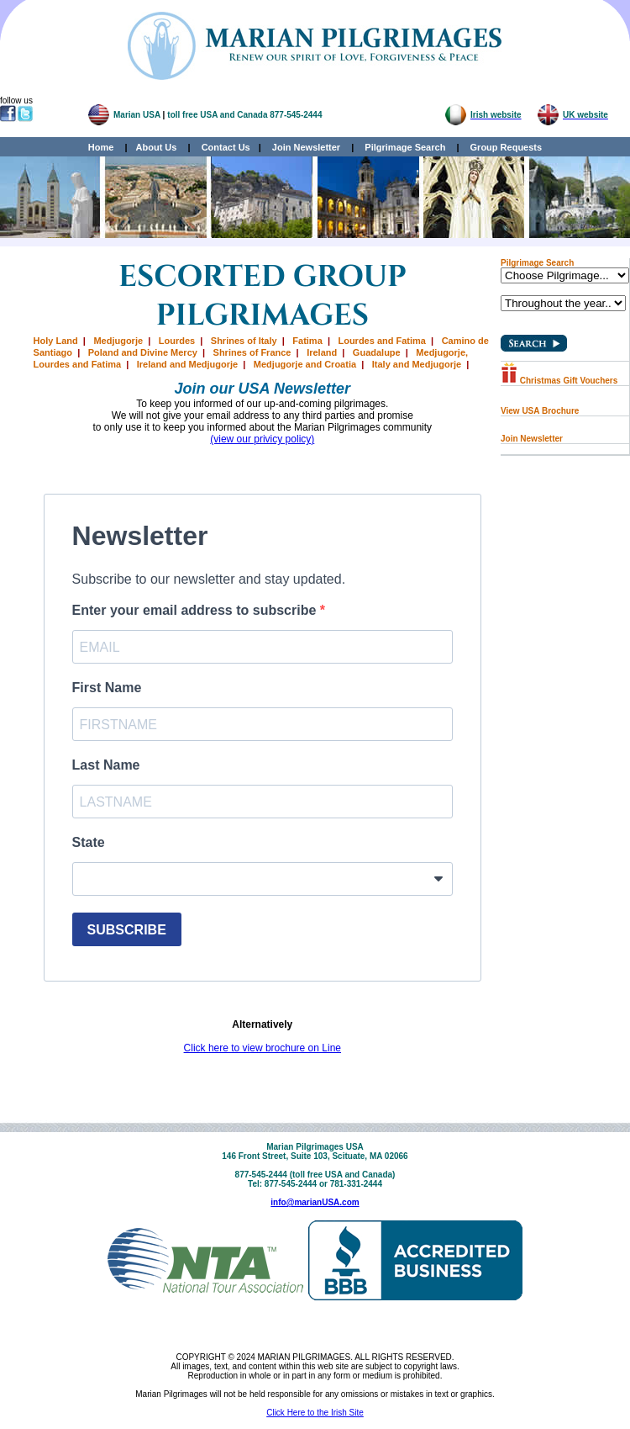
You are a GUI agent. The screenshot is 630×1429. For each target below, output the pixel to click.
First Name (107, 687)
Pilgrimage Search (405, 147)
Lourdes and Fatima (382, 341)
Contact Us (226, 147)
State (88, 842)
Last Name (106, 765)
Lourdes (177, 341)
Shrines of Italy (244, 341)
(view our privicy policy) (262, 439)
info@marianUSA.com (314, 1202)
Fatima (307, 341)
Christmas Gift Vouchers (559, 380)
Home (101, 147)
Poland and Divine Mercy (142, 352)
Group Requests (502, 147)
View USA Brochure (540, 410)
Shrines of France (252, 352)
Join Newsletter (306, 147)
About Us (156, 147)
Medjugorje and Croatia (305, 364)
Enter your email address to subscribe (196, 610)
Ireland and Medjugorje (187, 364)
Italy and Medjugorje (416, 364)
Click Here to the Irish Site (315, 1412)
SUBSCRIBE (126, 930)
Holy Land (56, 341)
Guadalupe (377, 352)
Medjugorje (118, 341)
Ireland (322, 352)
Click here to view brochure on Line (262, 1048)
